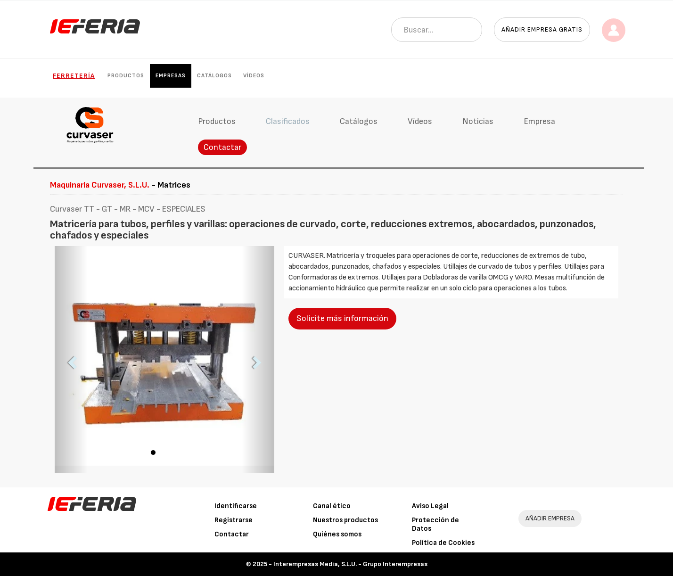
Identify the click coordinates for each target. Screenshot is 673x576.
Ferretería (74, 76)
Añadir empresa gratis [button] (542, 29)
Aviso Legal (430, 506)
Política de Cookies (443, 542)
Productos (125, 75)
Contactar (222, 147)
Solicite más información (342, 318)
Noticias (477, 121)
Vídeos (253, 75)
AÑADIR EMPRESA (550, 518)
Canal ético (332, 506)
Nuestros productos (345, 520)
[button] (71, 359)
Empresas (171, 75)
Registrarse (233, 520)
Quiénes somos (337, 534)
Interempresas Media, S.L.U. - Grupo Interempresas (350, 564)
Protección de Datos (435, 524)
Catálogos (214, 75)
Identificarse (235, 506)
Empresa (539, 121)
